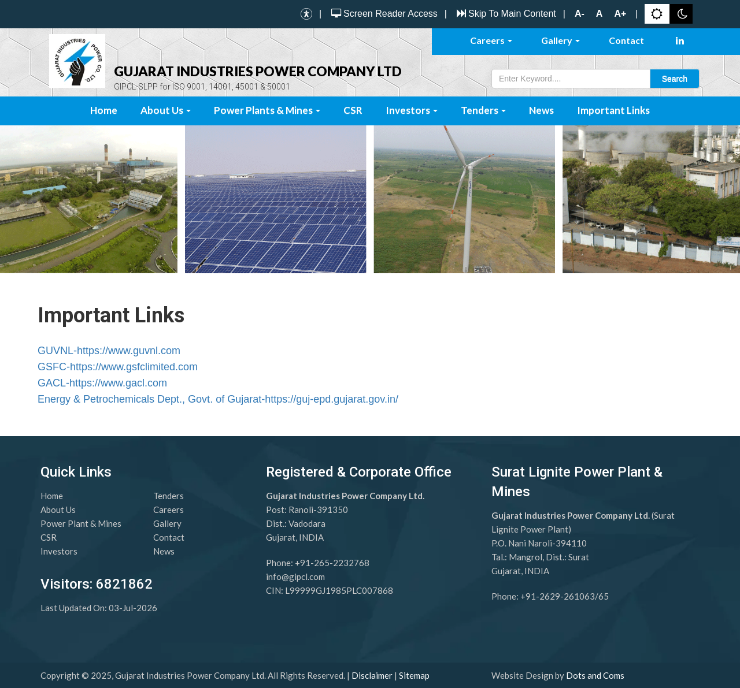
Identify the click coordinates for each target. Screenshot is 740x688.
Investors (412, 110)
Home (103, 110)
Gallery (560, 40)
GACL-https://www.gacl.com (102, 383)
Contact (626, 40)
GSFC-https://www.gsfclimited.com (118, 367)
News (541, 110)
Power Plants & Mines (267, 110)
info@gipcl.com (295, 576)
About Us (165, 110)
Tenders (483, 110)
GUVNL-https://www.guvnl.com (109, 350)
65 (603, 596)
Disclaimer (372, 675)
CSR (352, 110)
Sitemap (414, 675)
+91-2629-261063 (557, 596)
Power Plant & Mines (80, 523)
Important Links (613, 110)
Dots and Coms (595, 675)
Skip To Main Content (505, 13)
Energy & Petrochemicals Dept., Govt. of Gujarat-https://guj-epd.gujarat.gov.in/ (218, 399)
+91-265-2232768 (332, 562)
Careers (491, 40)
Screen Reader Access (383, 13)
